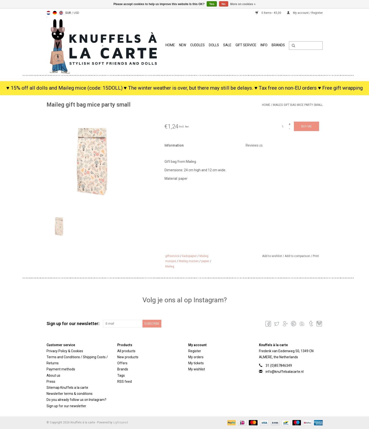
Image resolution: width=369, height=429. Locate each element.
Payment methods (61, 369)
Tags (121, 375)
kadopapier (189, 256)
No (224, 4)
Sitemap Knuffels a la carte (67, 388)
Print (316, 256)
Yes (211, 4)
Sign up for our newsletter (66, 406)
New (182, 45)
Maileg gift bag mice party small (298, 105)
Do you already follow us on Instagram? (76, 400)
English (61, 13)
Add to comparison (298, 256)
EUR (68, 13)
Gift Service (246, 45)
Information (174, 145)
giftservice (172, 256)
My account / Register (305, 13)
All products (126, 351)
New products (127, 357)
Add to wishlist (272, 256)
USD (76, 13)
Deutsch (55, 13)
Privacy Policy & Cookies (65, 351)
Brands (278, 45)
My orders (196, 357)
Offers (122, 363)
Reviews (254, 145)
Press (51, 381)
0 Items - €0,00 (268, 13)
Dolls (214, 45)
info (263, 45)
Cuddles (197, 45)
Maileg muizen (189, 261)
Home (170, 45)
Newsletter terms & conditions (70, 394)
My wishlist (196, 369)
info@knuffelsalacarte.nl (285, 372)
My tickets (196, 363)
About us (53, 375)
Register (194, 351)
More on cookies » (243, 4)
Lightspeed (120, 422)
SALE (227, 45)
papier (205, 261)
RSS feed (124, 381)
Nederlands (48, 13)
